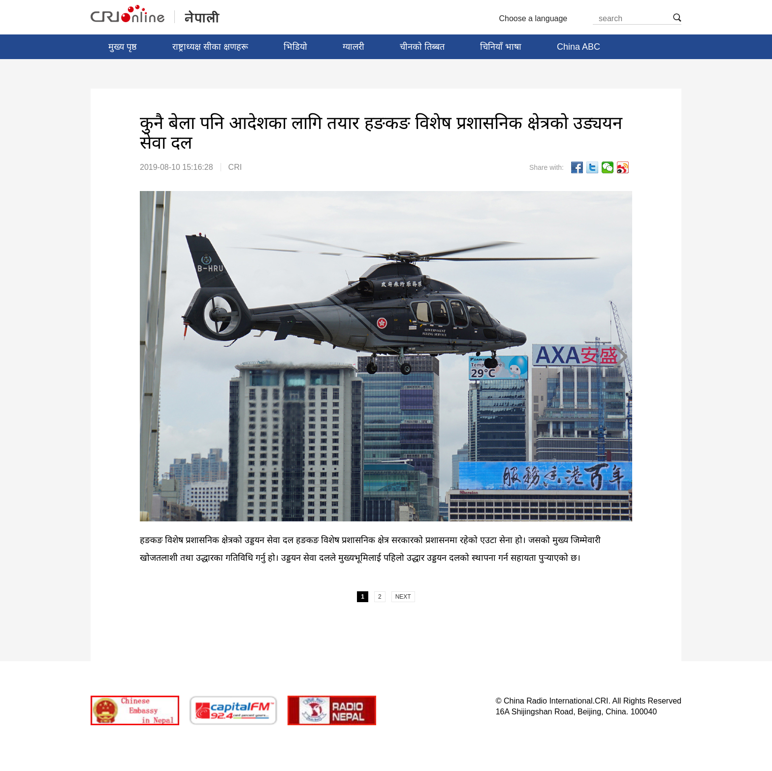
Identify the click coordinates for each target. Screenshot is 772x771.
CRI (235, 167)
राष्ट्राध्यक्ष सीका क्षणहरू (210, 47)
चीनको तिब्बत (422, 47)
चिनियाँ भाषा (500, 47)
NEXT (619, 356)
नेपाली (156, 14)
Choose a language (537, 18)
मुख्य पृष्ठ (122, 47)
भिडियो (295, 47)
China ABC (578, 47)
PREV (152, 356)
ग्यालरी (353, 47)
